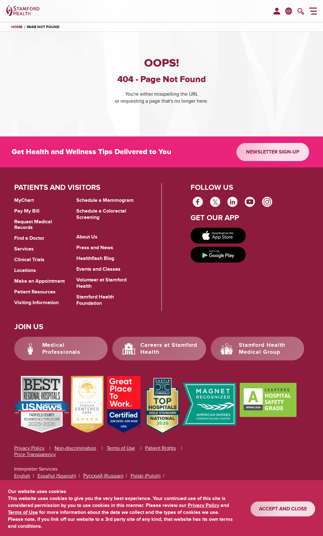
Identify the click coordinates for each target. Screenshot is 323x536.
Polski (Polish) (146, 476)
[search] (300, 12)
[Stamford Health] (22, 11)
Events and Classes (98, 269)
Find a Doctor (29, 238)
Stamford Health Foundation (95, 300)
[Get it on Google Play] (218, 254)
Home (16, 27)
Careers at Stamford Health (168, 349)
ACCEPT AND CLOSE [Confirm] (283, 509)
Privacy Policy (29, 448)
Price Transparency (35, 454)
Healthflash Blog (95, 258)
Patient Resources (35, 292)
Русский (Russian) (103, 476)
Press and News (94, 247)
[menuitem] (276, 12)
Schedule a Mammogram (105, 200)
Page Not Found (43, 27)
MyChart (24, 200)
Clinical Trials (29, 259)
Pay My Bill (26, 211)
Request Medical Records (33, 224)
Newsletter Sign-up (272, 152)
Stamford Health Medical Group (262, 349)
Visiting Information (36, 302)
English (22, 476)
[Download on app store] (218, 236)
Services (24, 249)
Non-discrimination (75, 448)
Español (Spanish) (57, 476)
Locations (25, 270)
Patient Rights (160, 448)
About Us (86, 237)
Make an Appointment (39, 281)
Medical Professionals (61, 349)
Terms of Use (121, 448)
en (289, 11)
